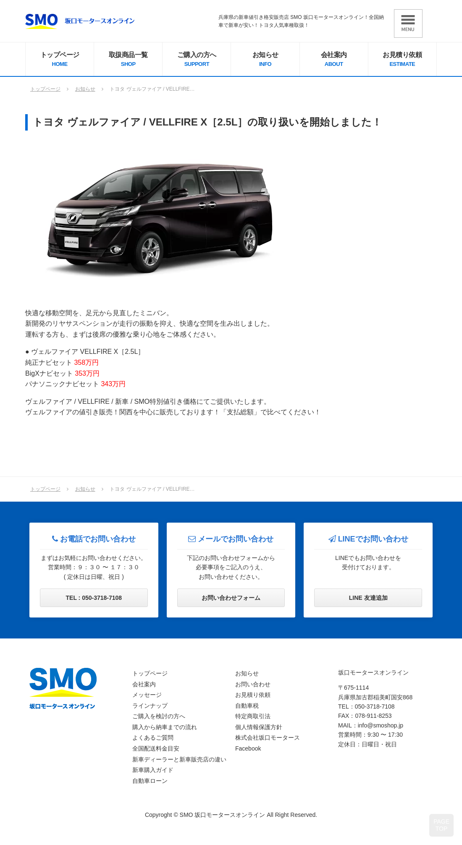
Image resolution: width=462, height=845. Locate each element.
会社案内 (334, 60)
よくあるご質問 (152, 737)
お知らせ (265, 60)
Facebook (248, 748)
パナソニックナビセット (75, 383)
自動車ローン (150, 780)
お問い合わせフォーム (231, 597)
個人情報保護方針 (258, 727)
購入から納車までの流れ (164, 727)
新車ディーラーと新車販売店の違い (179, 759)
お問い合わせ (252, 684)
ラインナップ (150, 705)
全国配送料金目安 (155, 748)
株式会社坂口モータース (267, 737)
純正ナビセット (62, 362)
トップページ (60, 60)
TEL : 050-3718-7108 (94, 597)
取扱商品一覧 (128, 60)
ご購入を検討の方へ (158, 716)
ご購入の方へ (197, 60)
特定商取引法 (252, 716)
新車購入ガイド (152, 770)
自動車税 (247, 705)
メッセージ (147, 694)
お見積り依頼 (402, 60)
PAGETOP (441, 825)
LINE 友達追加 (368, 597)
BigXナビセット (62, 373)
